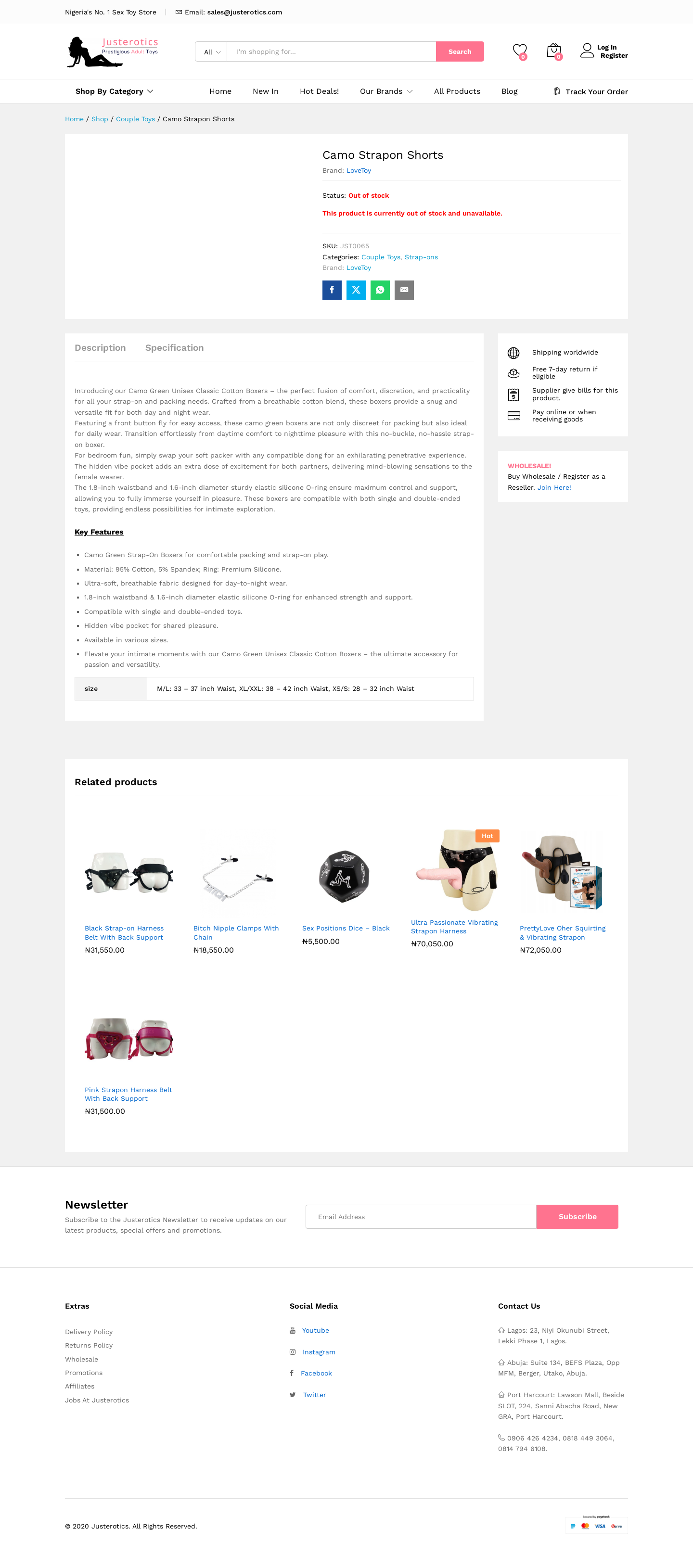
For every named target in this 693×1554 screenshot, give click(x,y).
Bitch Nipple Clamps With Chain (236, 932)
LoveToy (358, 170)
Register (614, 55)
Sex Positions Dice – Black (346, 928)
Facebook (316, 1373)
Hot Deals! (319, 91)
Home (220, 91)
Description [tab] (100, 347)
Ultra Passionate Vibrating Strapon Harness (454, 926)
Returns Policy (89, 1345)
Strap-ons (421, 257)
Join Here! (554, 487)
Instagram (319, 1352)
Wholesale (81, 1359)
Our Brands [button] (381, 91)
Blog (509, 91)
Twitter (314, 1395)
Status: (334, 195)
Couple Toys (380, 257)
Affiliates (79, 1386)
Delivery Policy (89, 1332)
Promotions (84, 1372)
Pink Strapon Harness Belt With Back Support (128, 1094)
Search (460, 51)
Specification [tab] (174, 347)
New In (266, 91)
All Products (457, 91)
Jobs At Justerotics (97, 1400)
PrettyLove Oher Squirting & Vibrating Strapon (562, 932)
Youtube (315, 1330)
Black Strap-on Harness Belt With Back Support (124, 932)
